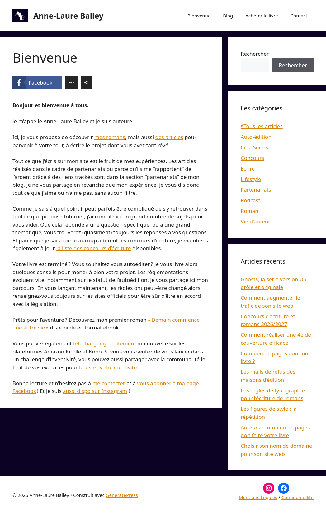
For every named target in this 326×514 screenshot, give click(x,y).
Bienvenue (198, 15)
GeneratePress (122, 495)
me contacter (108, 383)
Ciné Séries (254, 147)
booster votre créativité (108, 367)
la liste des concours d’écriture (93, 248)
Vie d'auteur (256, 221)
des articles (169, 137)
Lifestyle (251, 179)
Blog (228, 15)
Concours (252, 157)
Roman (249, 210)
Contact (299, 15)
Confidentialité (297, 497)
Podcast (250, 200)
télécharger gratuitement (104, 343)
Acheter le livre (261, 15)
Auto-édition (256, 136)
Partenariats (256, 189)
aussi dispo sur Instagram (95, 391)
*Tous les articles (262, 126)
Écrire (248, 168)
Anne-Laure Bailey (68, 15)
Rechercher (255, 53)
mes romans (109, 137)
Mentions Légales (258, 497)
